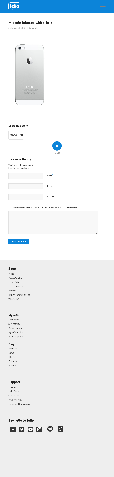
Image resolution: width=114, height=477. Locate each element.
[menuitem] (101, 6)
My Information (15, 332)
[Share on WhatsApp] (13, 135)
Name (50, 175)
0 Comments (32, 28)
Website (50, 197)
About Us (13, 348)
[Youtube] (30, 429)
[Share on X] (11, 135)
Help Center (14, 391)
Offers (11, 357)
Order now (20, 286)
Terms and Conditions (19, 403)
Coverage (13, 386)
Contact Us (14, 395)
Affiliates (12, 365)
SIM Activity (14, 323)
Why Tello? (13, 299)
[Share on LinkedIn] (17, 135)
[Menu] (101, 6)
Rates (18, 282)
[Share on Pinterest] (15, 135)
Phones (12, 290)
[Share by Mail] (22, 135)
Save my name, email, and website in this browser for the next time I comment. (46, 207)
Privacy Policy (15, 399)
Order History (15, 328)
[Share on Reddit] (19, 135)
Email (49, 186)
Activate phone (15, 336)
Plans (11, 273)
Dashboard (13, 319)
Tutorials (12, 361)
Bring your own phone (19, 294)
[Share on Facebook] (9, 135)
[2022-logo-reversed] (47, 6)
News (11, 352)
